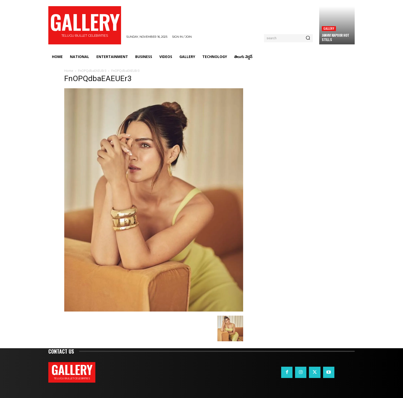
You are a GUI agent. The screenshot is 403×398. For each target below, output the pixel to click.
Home (68, 71)
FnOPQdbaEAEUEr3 (92, 71)
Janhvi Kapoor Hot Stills (335, 37)
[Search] (308, 38)
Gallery (328, 28)
